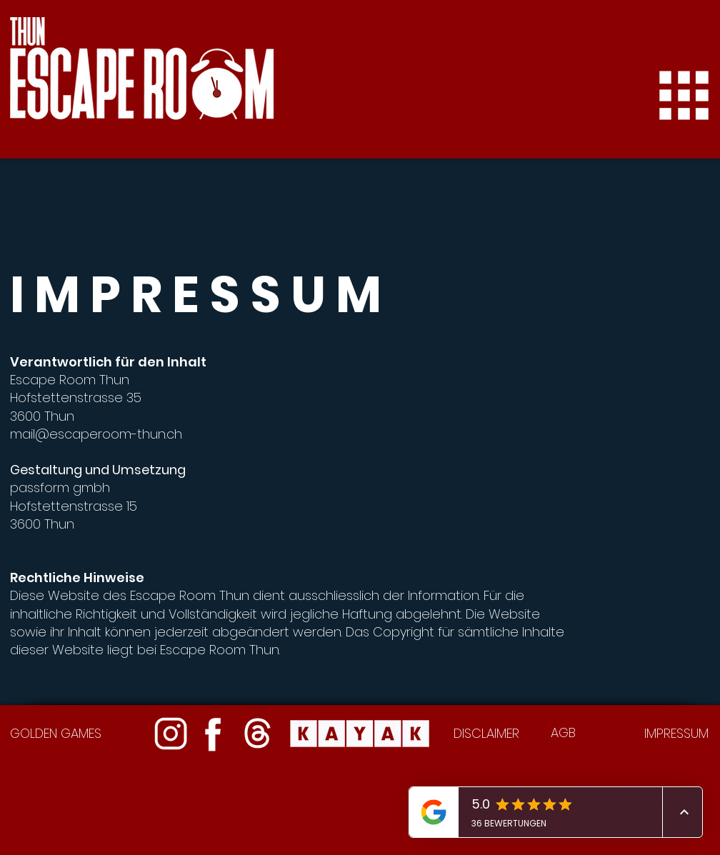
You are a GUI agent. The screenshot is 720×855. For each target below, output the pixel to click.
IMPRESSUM (676, 733)
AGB (563, 732)
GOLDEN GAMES (55, 733)
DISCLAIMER (486, 733)
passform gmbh (60, 487)
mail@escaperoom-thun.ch (96, 434)
